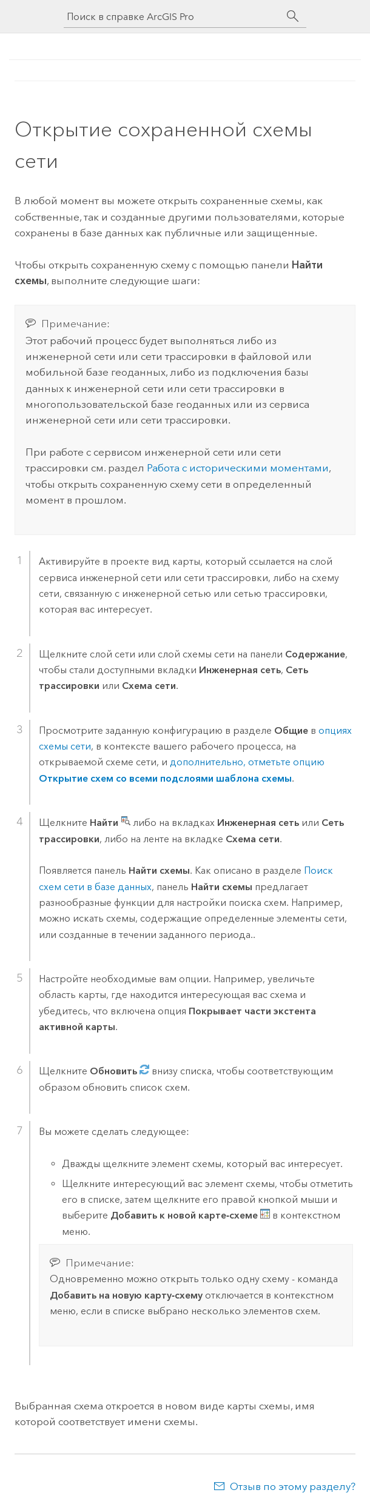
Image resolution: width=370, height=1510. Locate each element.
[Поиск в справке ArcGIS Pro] (173, 16)
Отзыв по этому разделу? (292, 1486)
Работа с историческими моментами (236, 468)
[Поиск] (293, 16)
